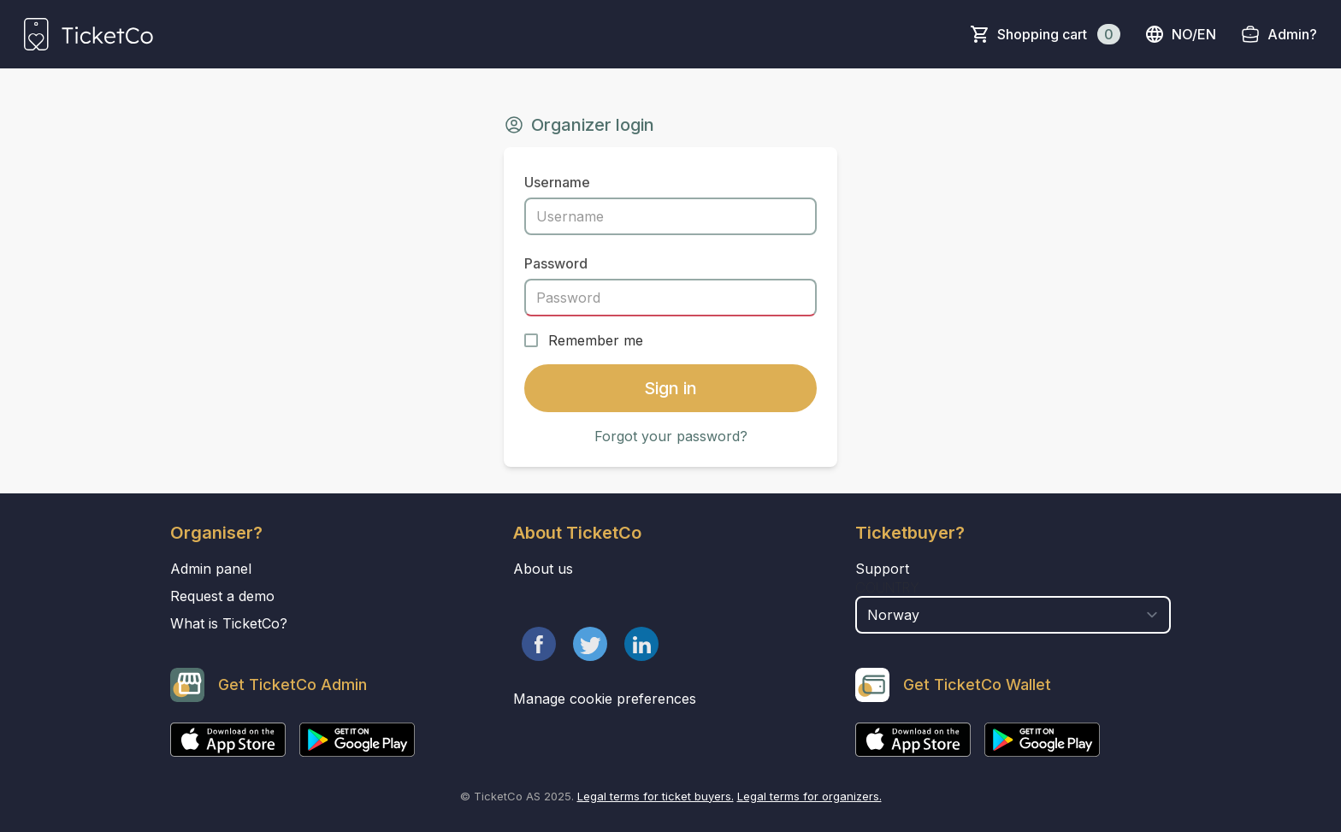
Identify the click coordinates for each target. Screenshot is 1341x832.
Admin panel (210, 568)
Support (882, 568)
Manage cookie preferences (604, 698)
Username (557, 182)
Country (887, 587)
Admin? (1292, 34)
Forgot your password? (670, 436)
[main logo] (88, 34)
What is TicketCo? (228, 623)
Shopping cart (1058, 34)
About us (543, 568)
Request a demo (222, 596)
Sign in (670, 388)
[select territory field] (1013, 615)
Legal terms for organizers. (809, 796)
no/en (1180, 34)
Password (556, 263)
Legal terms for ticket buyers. (655, 796)
